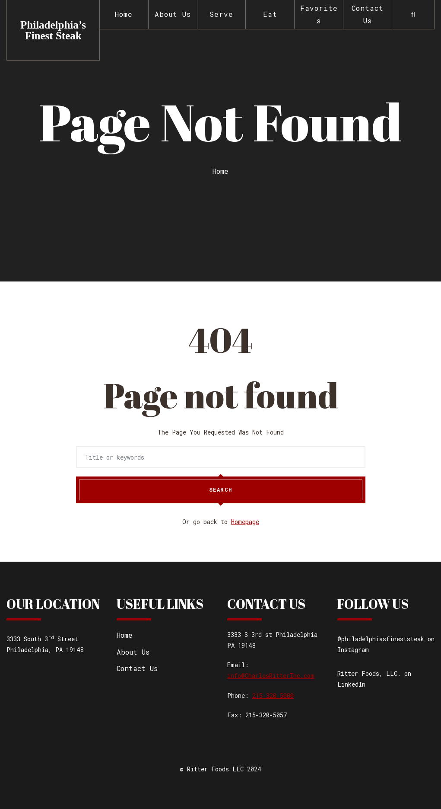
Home (124, 14)
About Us (173, 14)
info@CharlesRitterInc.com (270, 676)
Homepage (245, 522)
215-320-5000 (273, 695)
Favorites (319, 14)
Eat (270, 14)
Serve (221, 14)
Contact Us (368, 14)
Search (221, 489)
